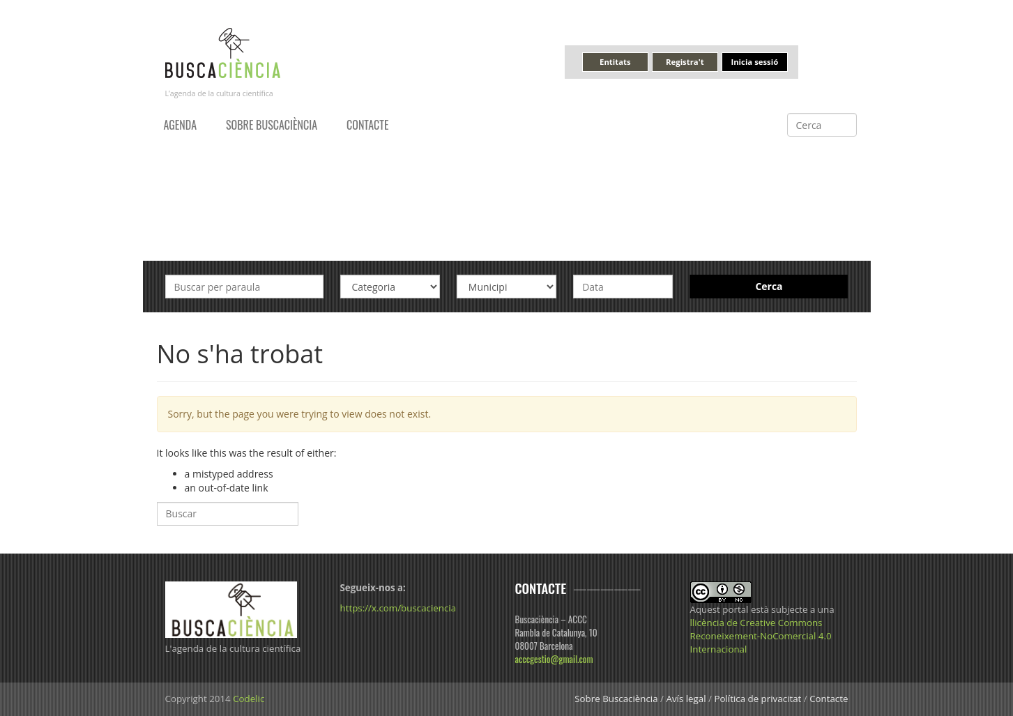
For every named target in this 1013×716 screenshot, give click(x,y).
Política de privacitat (757, 698)
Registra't (685, 61)
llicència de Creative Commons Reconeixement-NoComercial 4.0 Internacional (761, 635)
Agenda (180, 124)
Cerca (768, 286)
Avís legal (686, 698)
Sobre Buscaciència (271, 124)
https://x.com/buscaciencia (398, 608)
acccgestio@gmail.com (554, 659)
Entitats (615, 61)
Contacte (367, 124)
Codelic (248, 698)
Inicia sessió (754, 61)
